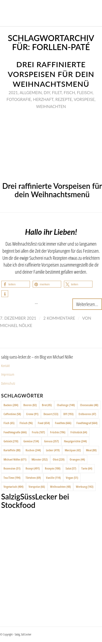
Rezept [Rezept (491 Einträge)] (33, 468)
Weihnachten (51, 106)
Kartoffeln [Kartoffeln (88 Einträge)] (12, 450)
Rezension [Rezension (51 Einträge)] (12, 468)
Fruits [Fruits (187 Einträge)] (38, 432)
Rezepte (63, 99)
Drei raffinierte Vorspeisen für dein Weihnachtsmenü (51, 74)
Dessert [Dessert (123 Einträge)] (51, 414)
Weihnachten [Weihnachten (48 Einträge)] (60, 486)
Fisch (69, 92)
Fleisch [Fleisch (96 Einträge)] (26, 423)
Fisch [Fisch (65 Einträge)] (9, 423)
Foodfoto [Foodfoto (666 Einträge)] (63, 423)
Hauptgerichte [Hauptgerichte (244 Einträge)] (75, 441)
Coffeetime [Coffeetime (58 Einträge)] (12, 414)
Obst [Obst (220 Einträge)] (58, 459)
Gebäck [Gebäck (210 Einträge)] (11, 441)
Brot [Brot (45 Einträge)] (47, 405)
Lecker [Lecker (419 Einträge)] (53, 450)
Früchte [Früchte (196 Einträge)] (57, 432)
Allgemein (31, 92)
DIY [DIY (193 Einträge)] (68, 414)
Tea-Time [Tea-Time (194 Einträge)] (12, 478)
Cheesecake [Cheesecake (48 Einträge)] (89, 405)
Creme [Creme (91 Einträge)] (32, 414)
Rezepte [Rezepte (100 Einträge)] (52, 468)
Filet (57, 92)
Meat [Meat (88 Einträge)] (91, 450)
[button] (15, 284)
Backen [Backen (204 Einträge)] (11, 405)
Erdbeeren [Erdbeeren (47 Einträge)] (87, 414)
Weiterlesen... (87, 304)
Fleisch (85, 92)
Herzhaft (43, 99)
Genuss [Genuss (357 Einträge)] (51, 441)
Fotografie (19, 99)
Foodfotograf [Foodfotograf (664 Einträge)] (86, 423)
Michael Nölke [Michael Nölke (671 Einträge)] (15, 459)
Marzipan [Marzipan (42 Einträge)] (73, 450)
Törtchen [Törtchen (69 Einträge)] (33, 478)
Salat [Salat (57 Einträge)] (71, 468)
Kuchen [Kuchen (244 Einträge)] (33, 450)
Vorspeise (84, 99)
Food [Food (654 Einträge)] (44, 423)
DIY (47, 92)
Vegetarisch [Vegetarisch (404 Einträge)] (13, 486)
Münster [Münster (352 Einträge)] (40, 459)
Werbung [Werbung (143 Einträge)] (84, 486)
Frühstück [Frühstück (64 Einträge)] (78, 432)
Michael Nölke (16, 325)
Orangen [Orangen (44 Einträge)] (77, 459)
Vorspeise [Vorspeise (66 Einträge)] (37, 486)
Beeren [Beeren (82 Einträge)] (30, 405)
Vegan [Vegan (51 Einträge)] (72, 478)
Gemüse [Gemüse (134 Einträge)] (31, 441)
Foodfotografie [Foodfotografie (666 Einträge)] (15, 432)
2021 (13, 92)
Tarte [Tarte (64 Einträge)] (86, 468)
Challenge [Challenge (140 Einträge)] (66, 405)
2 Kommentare (59, 318)
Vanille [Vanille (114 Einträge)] (53, 478)
